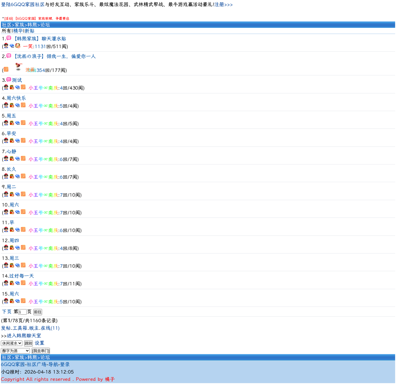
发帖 (6, 328)
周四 (14, 240)
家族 (19, 25)
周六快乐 (16, 98)
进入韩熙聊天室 (24, 335)
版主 (34, 328)
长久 (11, 169)
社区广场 (36, 364)
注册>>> (223, 4)
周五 (11, 116)
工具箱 (19, 328)
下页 (7, 311)
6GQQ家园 (13, 364)
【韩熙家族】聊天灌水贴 (39, 38)
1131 (40, 46)
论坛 (45, 25)
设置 (39, 343)
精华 (18, 31)
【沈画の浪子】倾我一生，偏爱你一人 (54, 56)
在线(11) (50, 328)
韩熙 (32, 25)
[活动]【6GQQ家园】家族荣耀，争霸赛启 (36, 19)
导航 (53, 364)
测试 (17, 80)
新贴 (30, 31)
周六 (14, 205)
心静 (11, 151)
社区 (7, 25)
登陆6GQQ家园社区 (23, 4)
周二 (11, 187)
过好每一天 (21, 276)
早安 (11, 133)
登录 (65, 364)
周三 (14, 258)
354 (40, 70)
